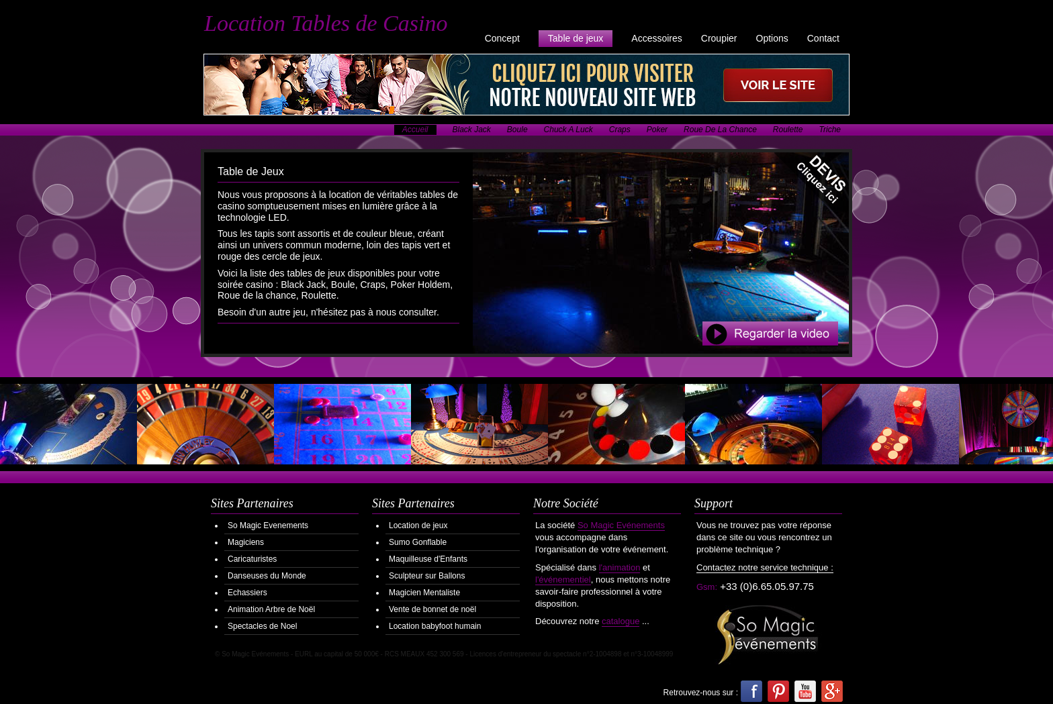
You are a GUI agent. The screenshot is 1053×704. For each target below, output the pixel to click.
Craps (620, 129)
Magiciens (246, 542)
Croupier (719, 38)
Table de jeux (576, 38)
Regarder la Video (770, 333)
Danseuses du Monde (267, 576)
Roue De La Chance (720, 129)
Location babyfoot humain (435, 626)
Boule (517, 129)
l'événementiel (563, 579)
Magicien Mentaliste (424, 592)
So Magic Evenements (268, 525)
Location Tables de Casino (325, 23)
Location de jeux (418, 525)
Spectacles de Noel (262, 626)
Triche (830, 129)
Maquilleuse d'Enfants (428, 559)
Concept (502, 38)
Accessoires (656, 38)
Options (772, 38)
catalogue (620, 621)
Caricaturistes (252, 559)
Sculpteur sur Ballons (427, 576)
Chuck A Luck (568, 129)
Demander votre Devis (811, 189)
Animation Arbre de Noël (271, 609)
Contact (823, 38)
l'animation (620, 567)
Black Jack (472, 129)
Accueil (415, 129)
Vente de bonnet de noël (432, 609)
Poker (657, 129)
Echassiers (247, 592)
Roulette (788, 129)
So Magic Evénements (621, 525)
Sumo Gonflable (418, 542)
